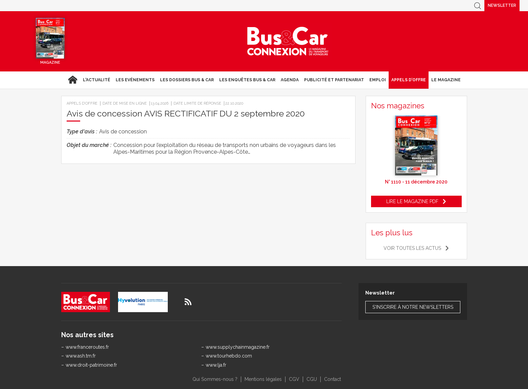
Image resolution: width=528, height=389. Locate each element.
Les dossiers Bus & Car (187, 80)
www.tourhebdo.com (229, 356)
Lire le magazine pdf (412, 201)
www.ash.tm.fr (81, 356)
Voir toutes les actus (412, 248)
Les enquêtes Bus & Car (247, 80)
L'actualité (96, 80)
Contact (332, 379)
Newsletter (502, 5)
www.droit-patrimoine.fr (91, 365)
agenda (290, 80)
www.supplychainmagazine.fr (238, 347)
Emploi (377, 80)
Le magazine (446, 80)
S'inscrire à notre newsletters (412, 307)
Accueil (72, 79)
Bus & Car (287, 41)
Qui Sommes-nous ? (214, 379)
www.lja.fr (216, 365)
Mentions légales (263, 379)
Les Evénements (135, 80)
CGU (311, 379)
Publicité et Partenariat (334, 80)
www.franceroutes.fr (87, 347)
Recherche (478, 5)
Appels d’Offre (408, 80)
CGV (294, 379)
